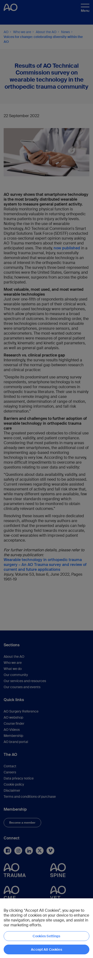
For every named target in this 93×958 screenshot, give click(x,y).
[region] (46, 928)
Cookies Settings (46, 936)
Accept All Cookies (46, 949)
